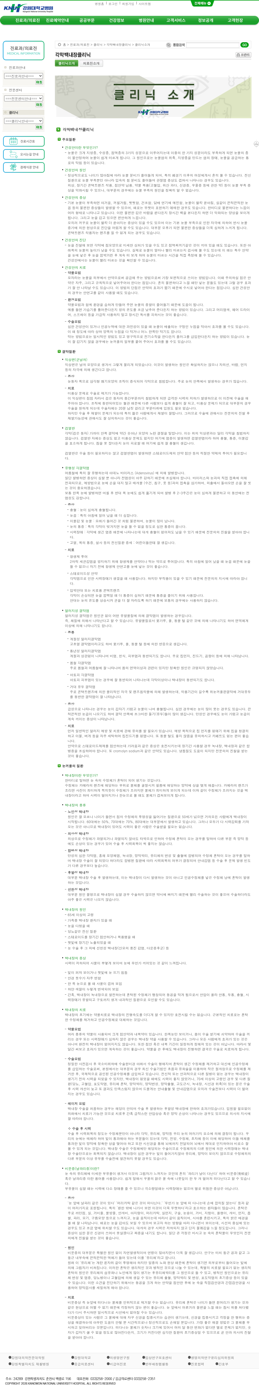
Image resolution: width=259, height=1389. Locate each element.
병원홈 (99, 4)
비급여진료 (118, 1363)
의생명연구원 (120, 1357)
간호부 (223, 1364)
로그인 (113, 4)
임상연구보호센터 (158, 1357)
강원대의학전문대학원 (28, 1357)
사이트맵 (145, 4)
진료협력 (197, 1364)
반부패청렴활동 (156, 1363)
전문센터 (15, 89)
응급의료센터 (84, 1363)
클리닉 (13, 112)
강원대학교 (82, 1357)
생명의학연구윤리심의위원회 (212, 1357)
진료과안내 (17, 67)
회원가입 (128, 4)
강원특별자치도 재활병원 (30, 1363)
